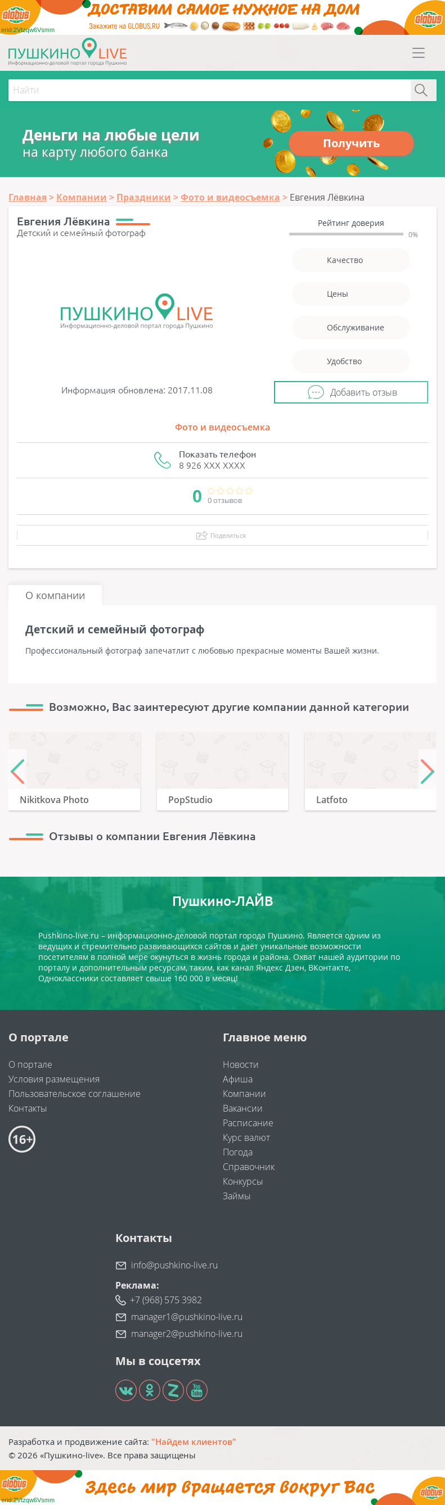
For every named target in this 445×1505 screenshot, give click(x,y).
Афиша (238, 1079)
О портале (30, 1064)
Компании (244, 1093)
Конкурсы (243, 1181)
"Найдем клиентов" (193, 1441)
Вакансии (243, 1108)
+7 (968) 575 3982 (166, 1300)
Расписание (248, 1123)
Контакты (27, 1108)
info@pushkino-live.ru (174, 1265)
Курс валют (246, 1137)
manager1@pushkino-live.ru (186, 1317)
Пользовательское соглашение (74, 1093)
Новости (241, 1064)
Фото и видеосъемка (222, 427)
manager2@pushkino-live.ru (186, 1333)
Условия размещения (54, 1079)
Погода (238, 1152)
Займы (237, 1196)
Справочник (249, 1167)
